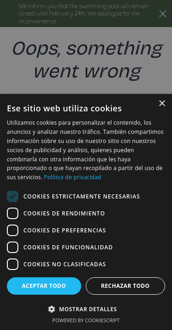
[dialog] (86, 212)
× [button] (161, 103)
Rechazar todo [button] (125, 286)
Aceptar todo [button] (44, 286)
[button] (86, 308)
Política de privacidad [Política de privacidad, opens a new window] (72, 177)
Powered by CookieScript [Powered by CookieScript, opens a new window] (86, 320)
